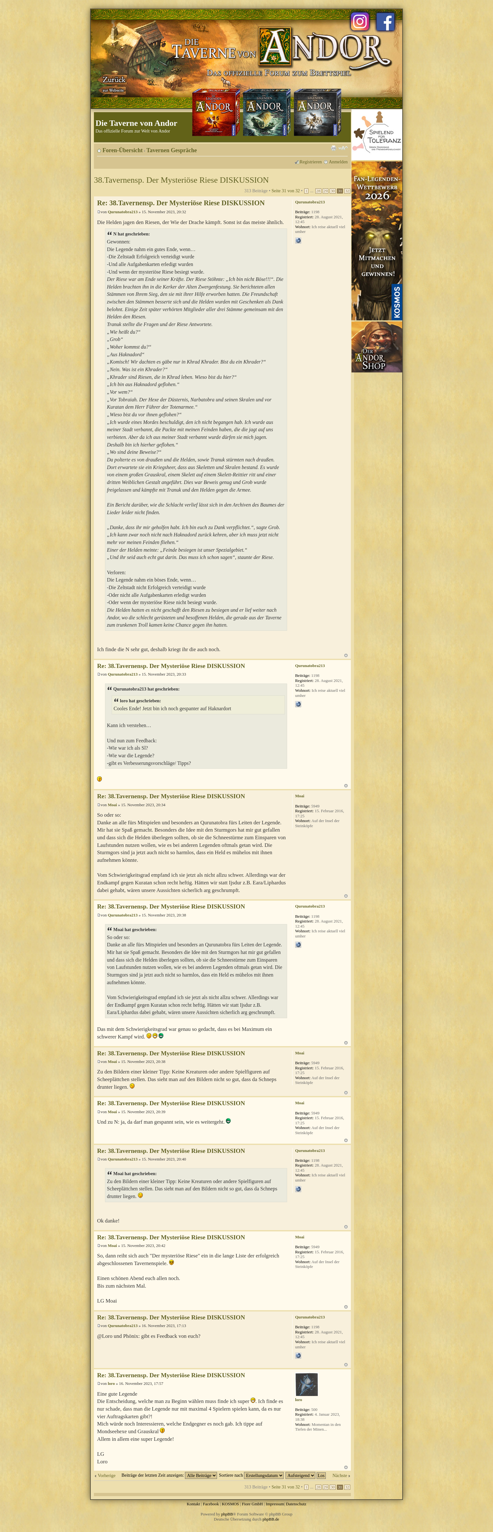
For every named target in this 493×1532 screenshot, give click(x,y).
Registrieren (311, 161)
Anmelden (338, 161)
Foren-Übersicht (122, 150)
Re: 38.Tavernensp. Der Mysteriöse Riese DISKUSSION (181, 203)
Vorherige (106, 1475)
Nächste (339, 1475)
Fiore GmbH (252, 1503)
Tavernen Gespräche (172, 150)
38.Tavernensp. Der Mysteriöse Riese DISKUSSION (181, 180)
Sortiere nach (251, 1475)
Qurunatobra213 (123, 211)
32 (347, 191)
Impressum (275, 1503)
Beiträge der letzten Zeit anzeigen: (169, 1475)
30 (333, 191)
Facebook (211, 1503)
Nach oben (346, 655)
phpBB (227, 1514)
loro (111, 1383)
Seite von (286, 190)
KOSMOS (230, 1503)
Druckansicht (333, 148)
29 (326, 191)
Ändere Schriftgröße (343, 148)
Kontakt (193, 1503)
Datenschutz (296, 1503)
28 (318, 191)
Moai (112, 804)
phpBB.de (271, 1519)
